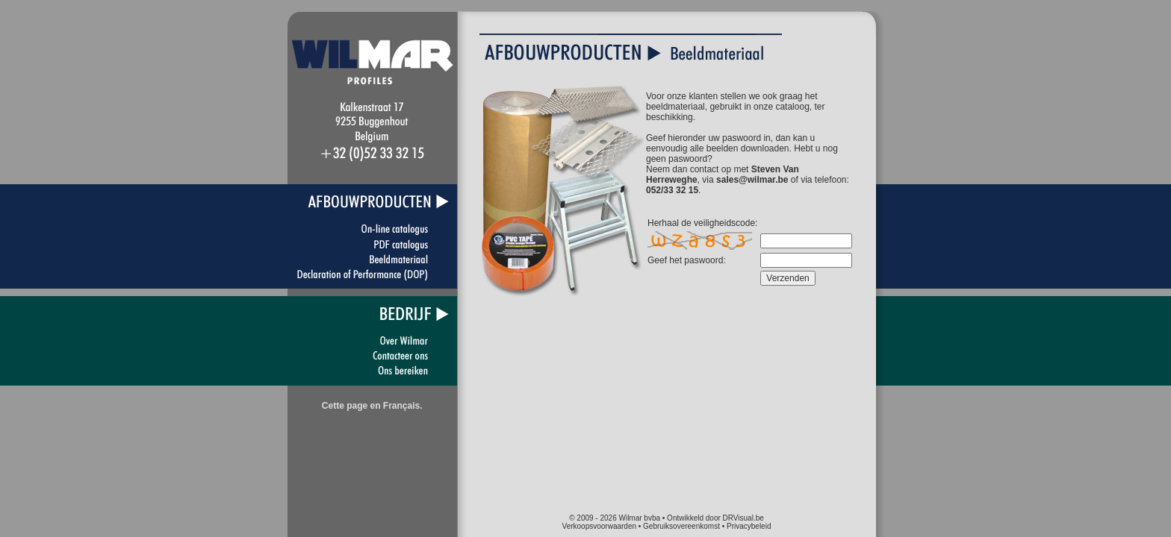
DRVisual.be (743, 518)
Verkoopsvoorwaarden (599, 526)
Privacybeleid (749, 526)
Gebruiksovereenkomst (681, 526)
